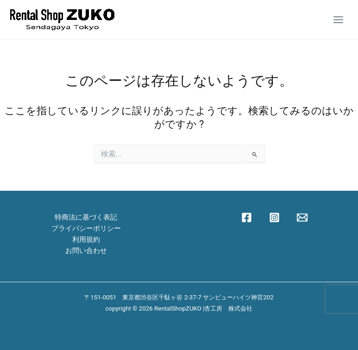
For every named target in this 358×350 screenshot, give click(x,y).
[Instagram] (274, 217)
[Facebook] (246, 217)
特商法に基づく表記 (86, 217)
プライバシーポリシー (86, 228)
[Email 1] (302, 217)
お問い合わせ (86, 250)
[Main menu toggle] (338, 19)
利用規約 (86, 239)
